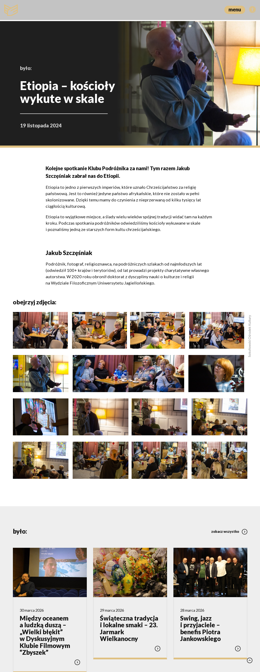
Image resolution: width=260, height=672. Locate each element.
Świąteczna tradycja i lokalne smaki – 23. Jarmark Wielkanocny (129, 558)
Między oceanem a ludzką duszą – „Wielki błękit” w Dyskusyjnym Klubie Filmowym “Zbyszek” (45, 565)
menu (235, 9)
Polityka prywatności (106, 650)
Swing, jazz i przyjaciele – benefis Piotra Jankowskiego (200, 558)
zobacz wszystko (229, 460)
